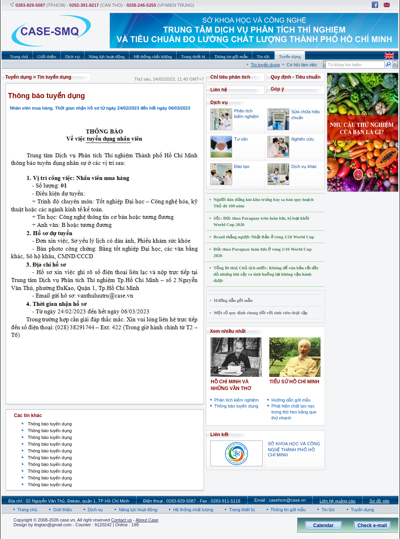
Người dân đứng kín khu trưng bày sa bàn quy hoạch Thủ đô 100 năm (263, 202)
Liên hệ (218, 90)
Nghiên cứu (302, 139)
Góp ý (277, 89)
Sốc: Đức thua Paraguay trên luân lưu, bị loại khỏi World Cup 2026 (261, 221)
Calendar (323, 525)
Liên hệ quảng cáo (337, 500)
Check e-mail (372, 525)
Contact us (121, 520)
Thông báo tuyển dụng (50, 423)
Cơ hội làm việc (302, 64)
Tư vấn (241, 139)
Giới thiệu (62, 509)
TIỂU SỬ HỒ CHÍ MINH (294, 381)
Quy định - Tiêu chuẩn (296, 77)
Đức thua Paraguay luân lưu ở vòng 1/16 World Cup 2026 (262, 252)
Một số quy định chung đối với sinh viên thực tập (261, 312)
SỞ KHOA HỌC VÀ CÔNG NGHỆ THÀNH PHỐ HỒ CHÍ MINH (294, 449)
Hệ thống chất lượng (193, 509)
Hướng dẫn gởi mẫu (233, 300)
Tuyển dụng (18, 77)
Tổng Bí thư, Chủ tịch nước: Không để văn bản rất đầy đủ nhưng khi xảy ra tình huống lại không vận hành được (266, 274)
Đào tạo (241, 166)
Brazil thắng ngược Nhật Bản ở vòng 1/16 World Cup (263, 236)
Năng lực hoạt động (138, 509)
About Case (147, 520)
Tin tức (328, 509)
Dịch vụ (95, 509)
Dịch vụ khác (304, 166)
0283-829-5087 (30, 5)
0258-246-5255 (141, 5)
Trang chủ (27, 509)
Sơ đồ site (379, 500)
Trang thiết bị (241, 509)
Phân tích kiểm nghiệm (236, 400)
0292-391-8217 (84, 5)
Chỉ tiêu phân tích (230, 77)
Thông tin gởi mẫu (288, 509)
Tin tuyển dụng (265, 64)
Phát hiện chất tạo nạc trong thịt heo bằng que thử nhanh (294, 412)
